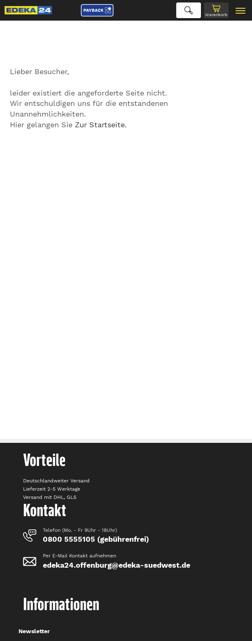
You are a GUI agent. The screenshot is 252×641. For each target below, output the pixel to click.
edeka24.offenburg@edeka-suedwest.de (116, 565)
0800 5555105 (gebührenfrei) (96, 539)
